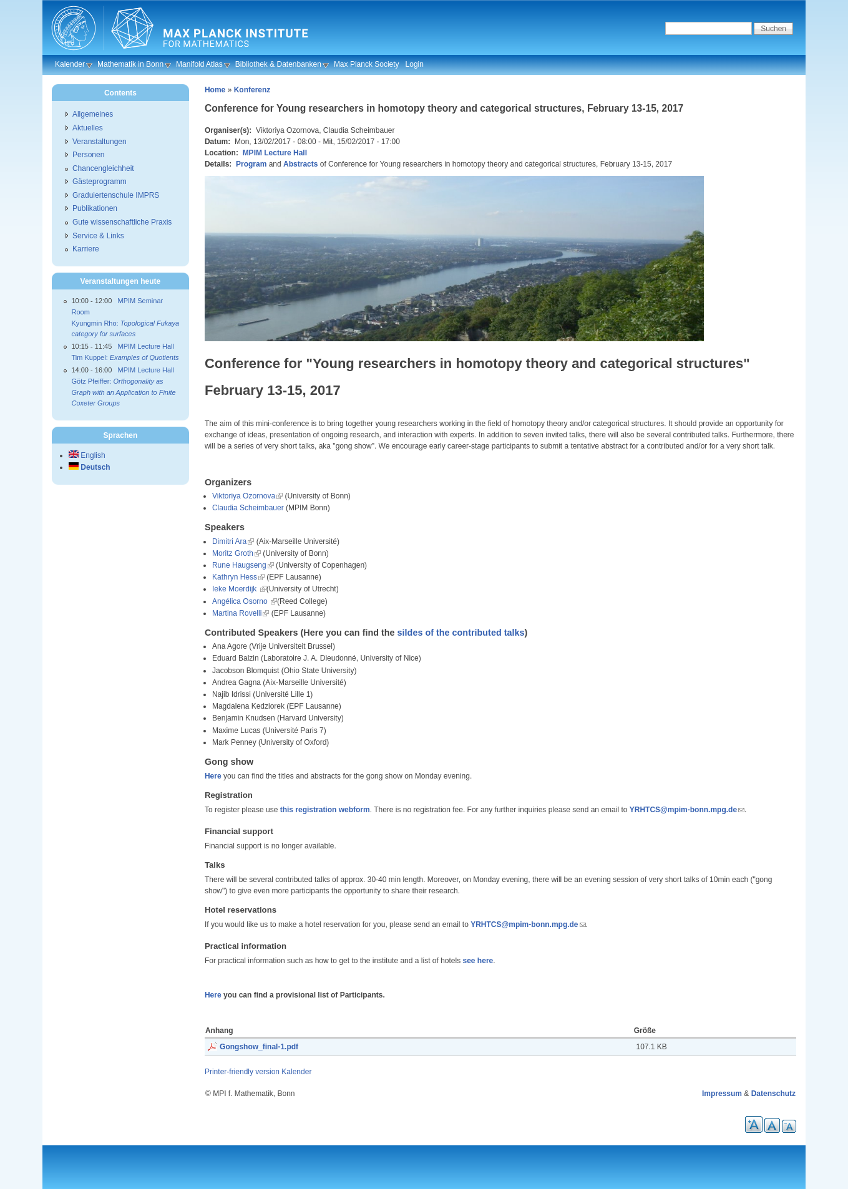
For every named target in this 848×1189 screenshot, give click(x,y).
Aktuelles (87, 128)
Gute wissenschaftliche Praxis (122, 222)
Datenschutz (773, 1093)
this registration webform (325, 809)
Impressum (722, 1093)
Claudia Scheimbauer (248, 507)
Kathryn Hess (234, 577)
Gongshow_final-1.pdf (259, 1046)
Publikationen (94, 208)
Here (213, 776)
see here (478, 960)
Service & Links (98, 235)
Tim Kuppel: (124, 357)
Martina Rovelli (236, 613)
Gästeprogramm (99, 181)
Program (251, 164)
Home (215, 89)
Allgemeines (92, 114)
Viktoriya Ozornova (243, 496)
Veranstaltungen (99, 141)
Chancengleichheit (103, 168)
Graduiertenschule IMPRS (115, 195)
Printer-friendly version (242, 1071)
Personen (88, 154)
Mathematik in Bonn (130, 64)
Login (415, 64)
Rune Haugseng (239, 565)
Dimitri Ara (229, 541)
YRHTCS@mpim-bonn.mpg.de (683, 809)
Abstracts (300, 164)
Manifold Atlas (199, 64)
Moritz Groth (232, 553)
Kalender (70, 64)
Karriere (85, 249)
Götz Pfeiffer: (123, 392)
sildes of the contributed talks (461, 633)
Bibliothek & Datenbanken (278, 64)
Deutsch (89, 467)
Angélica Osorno (241, 601)
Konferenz (252, 89)
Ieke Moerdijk (235, 589)
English (87, 455)
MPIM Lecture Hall (275, 152)
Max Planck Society (366, 64)
